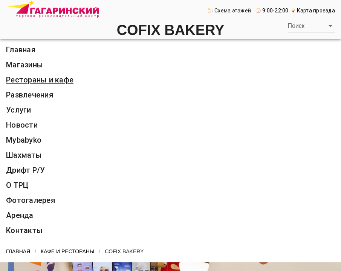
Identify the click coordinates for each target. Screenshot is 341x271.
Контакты (24, 230)
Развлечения (29, 94)
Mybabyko (23, 140)
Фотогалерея (30, 200)
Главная (20, 49)
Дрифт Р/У (25, 170)
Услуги (18, 109)
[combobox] (311, 26)
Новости (22, 124)
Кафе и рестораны (67, 251)
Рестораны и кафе (39, 79)
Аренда (20, 215)
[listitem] (170, 49)
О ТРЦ (17, 185)
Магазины (24, 64)
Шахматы (24, 155)
